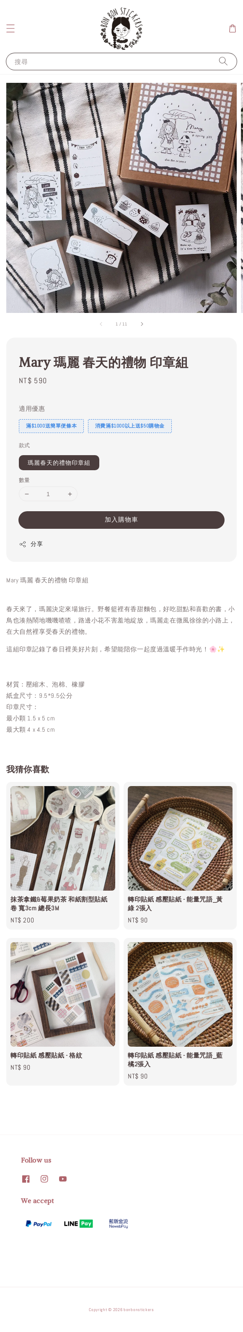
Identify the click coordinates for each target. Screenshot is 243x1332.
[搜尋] (223, 61)
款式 (24, 445)
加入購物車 (121, 519)
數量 (24, 480)
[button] (10, 28)
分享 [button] (31, 544)
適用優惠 (32, 408)
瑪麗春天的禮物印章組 (59, 462)
